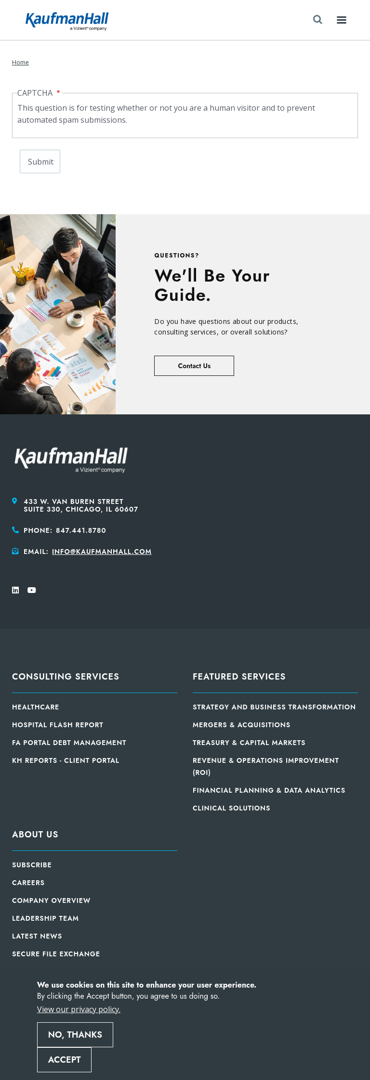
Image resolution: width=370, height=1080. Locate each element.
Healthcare (35, 707)
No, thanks (75, 1035)
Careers (28, 882)
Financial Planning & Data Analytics (269, 790)
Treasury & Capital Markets (249, 742)
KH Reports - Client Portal (65, 760)
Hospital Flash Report (58, 725)
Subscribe (32, 865)
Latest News (37, 936)
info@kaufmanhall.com (102, 551)
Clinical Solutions (231, 808)
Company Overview (51, 900)
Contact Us (194, 366)
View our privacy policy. (78, 1009)
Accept (64, 1060)
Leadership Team (45, 918)
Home (20, 62)
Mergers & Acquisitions (242, 725)
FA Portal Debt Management (69, 742)
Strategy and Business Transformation (274, 707)
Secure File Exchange (56, 954)
